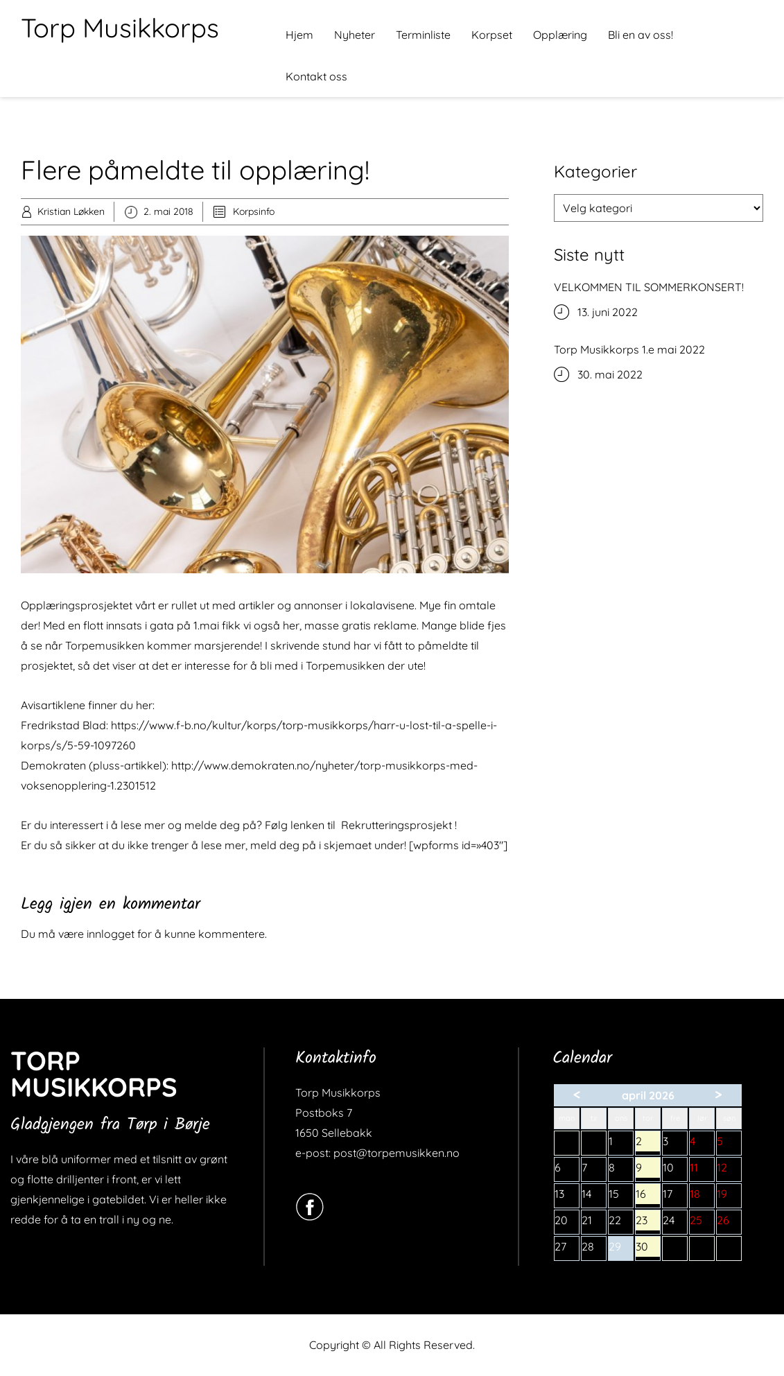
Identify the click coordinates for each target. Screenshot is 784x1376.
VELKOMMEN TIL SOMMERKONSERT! (649, 287)
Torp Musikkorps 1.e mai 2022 (629, 349)
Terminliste (423, 35)
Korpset (491, 35)
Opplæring (560, 35)
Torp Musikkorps (120, 28)
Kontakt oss (316, 76)
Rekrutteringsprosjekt (396, 825)
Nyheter (354, 35)
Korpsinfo (254, 211)
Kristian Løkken (71, 211)
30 (648, 1248)
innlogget (110, 934)
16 (648, 1195)
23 (648, 1221)
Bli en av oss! (640, 35)
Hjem (299, 35)
